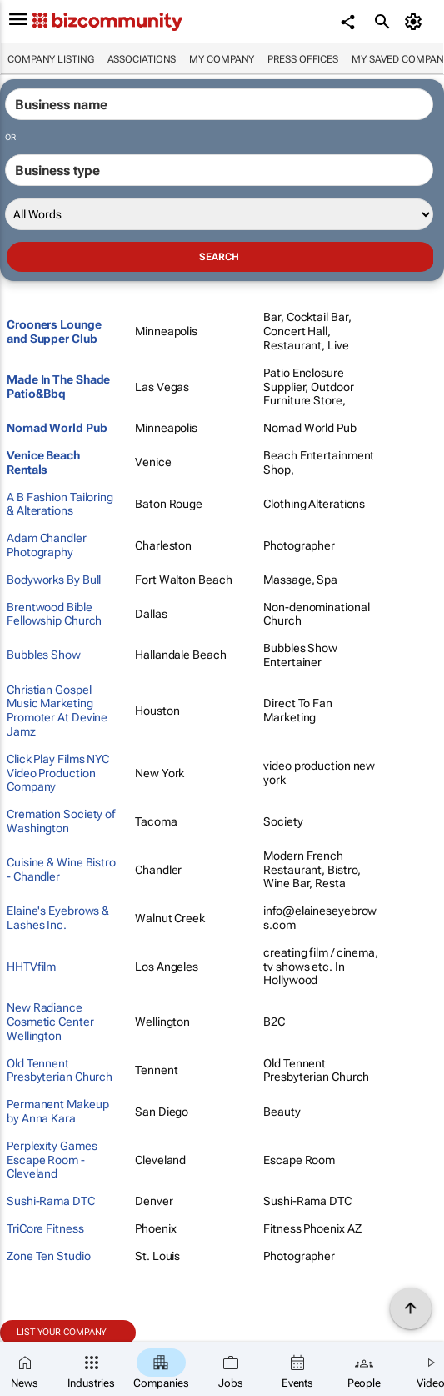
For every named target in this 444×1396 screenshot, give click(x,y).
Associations (142, 59)
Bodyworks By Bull (54, 579)
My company (221, 59)
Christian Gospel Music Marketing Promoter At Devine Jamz (57, 710)
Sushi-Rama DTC (51, 1201)
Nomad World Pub (57, 427)
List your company (62, 1332)
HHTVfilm (31, 966)
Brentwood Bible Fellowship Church (54, 614)
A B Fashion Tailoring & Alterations (60, 504)
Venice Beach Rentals (43, 462)
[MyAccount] (415, 21)
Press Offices (302, 59)
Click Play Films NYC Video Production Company (58, 773)
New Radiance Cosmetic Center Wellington (50, 1021)
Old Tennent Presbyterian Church (59, 1070)
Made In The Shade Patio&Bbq (58, 386)
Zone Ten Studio (49, 1256)
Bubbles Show (44, 654)
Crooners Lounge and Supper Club (54, 331)
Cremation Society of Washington (61, 821)
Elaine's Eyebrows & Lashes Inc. (58, 918)
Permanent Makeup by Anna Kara (57, 1111)
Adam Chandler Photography (47, 545)
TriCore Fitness (45, 1228)
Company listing (50, 59)
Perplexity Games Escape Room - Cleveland (52, 1160)
